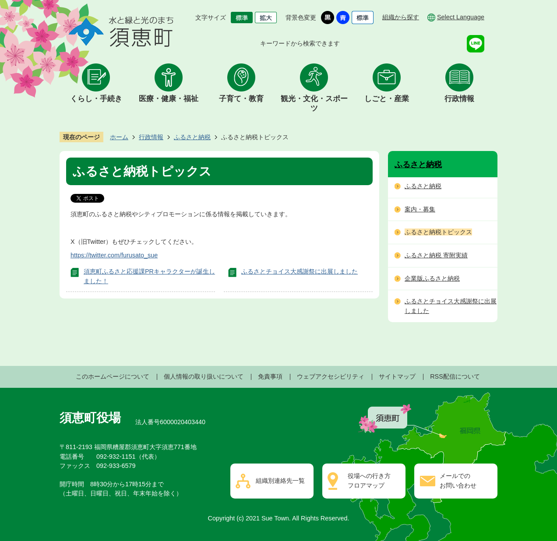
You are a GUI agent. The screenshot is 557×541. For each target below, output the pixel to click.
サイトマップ (397, 376)
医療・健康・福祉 (168, 99)
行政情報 (459, 99)
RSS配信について (455, 376)
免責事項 (270, 376)
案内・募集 (420, 209)
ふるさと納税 (192, 137)
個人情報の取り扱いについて (203, 376)
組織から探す (400, 17)
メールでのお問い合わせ (458, 480)
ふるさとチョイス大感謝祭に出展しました (299, 271)
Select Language (460, 17)
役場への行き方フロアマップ (369, 480)
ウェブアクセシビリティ (330, 376)
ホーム (119, 137)
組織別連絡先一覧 (280, 480)
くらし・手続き (96, 99)
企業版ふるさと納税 (432, 278)
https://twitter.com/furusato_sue (114, 255)
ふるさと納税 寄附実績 (436, 255)
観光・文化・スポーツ (314, 103)
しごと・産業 (386, 99)
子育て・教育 (241, 99)
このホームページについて (112, 376)
